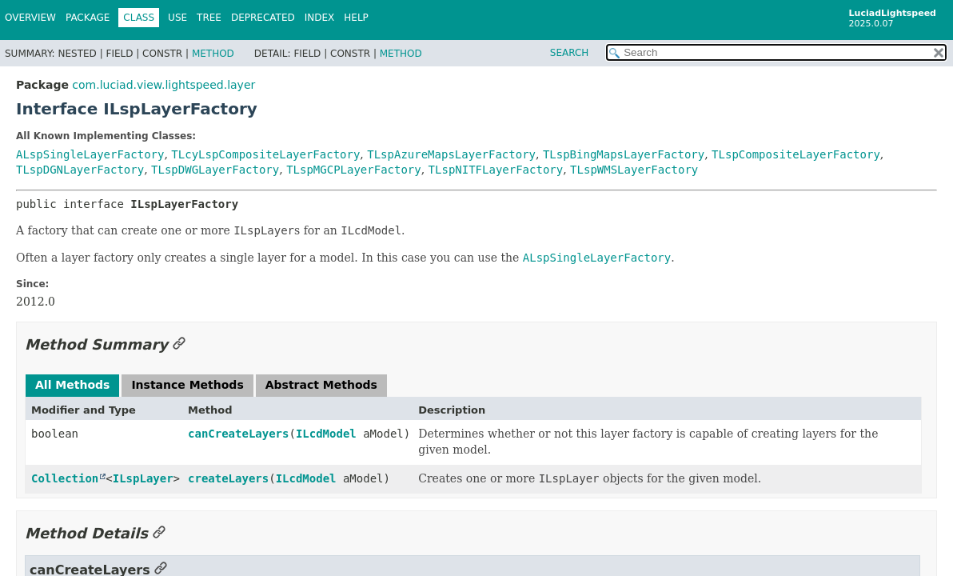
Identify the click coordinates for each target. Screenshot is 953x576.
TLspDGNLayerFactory (80, 169)
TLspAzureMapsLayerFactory (451, 154)
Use (177, 17)
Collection (64, 478)
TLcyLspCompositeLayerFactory (265, 154)
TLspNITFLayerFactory (496, 169)
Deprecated (263, 17)
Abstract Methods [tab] (321, 384)
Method (213, 53)
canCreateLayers (238, 433)
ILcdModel (326, 433)
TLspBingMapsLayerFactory (623, 154)
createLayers (228, 478)
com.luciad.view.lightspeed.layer (163, 84)
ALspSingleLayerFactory (90, 154)
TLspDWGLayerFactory (215, 169)
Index (320, 17)
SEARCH (569, 52)
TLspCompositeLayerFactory (796, 154)
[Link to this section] (179, 344)
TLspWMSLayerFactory (634, 169)
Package (88, 17)
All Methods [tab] (72, 384)
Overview (30, 17)
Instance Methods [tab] (187, 384)
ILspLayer (143, 478)
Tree (209, 17)
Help (356, 17)
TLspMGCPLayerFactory (353, 169)
